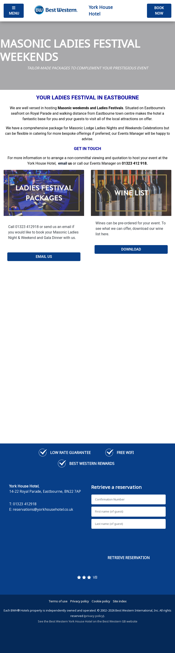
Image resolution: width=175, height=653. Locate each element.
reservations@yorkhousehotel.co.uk (43, 509)
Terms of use (58, 601)
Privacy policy (79, 601)
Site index (119, 601)
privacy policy (94, 616)
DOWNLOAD (131, 249)
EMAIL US (44, 256)
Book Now (159, 11)
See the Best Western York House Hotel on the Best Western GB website (87, 621)
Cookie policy (101, 601)
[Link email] (62, 163)
